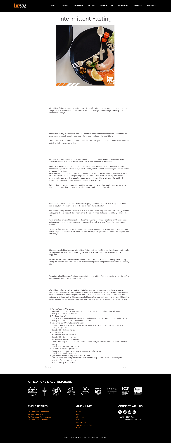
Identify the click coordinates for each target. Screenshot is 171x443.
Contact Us (81, 422)
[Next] (120, 367)
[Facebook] (125, 412)
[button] (63, 5)
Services (79, 420)
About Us (80, 417)
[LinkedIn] (134, 412)
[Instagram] (129, 412)
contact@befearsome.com (130, 420)
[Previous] (53, 367)
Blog (78, 414)
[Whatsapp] (120, 412)
